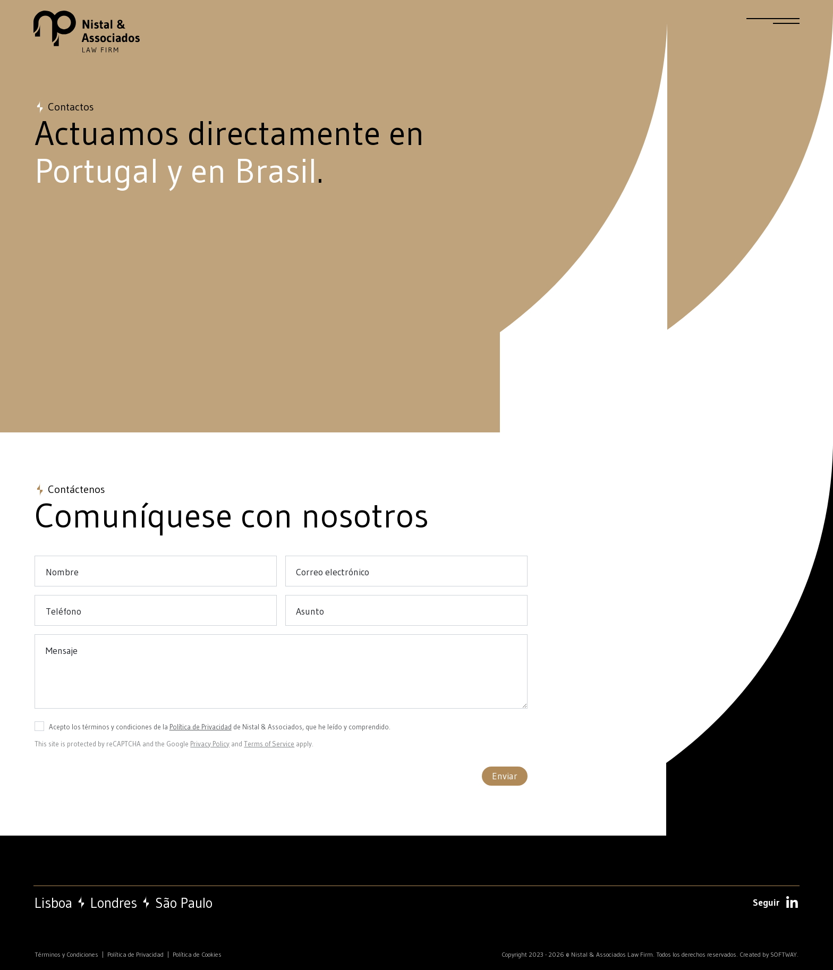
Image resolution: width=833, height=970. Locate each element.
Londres (113, 903)
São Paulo (183, 903)
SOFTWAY (783, 954)
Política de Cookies (197, 954)
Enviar (504, 776)
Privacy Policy (210, 743)
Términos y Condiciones (66, 954)
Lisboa (53, 903)
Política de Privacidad (200, 726)
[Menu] (773, 25)
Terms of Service (269, 743)
